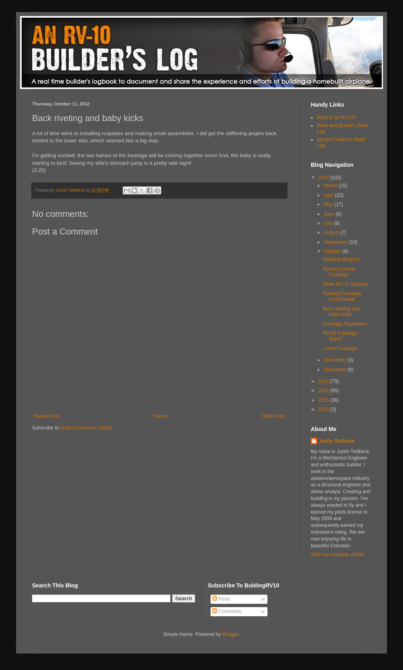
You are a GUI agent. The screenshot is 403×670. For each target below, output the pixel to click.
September (336, 242)
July (329, 223)
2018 (324, 409)
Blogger (230, 634)
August (332, 232)
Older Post (273, 416)
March (331, 185)
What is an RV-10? (337, 117)
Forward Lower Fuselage (339, 271)
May (329, 204)
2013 (324, 381)
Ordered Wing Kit (341, 259)
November (336, 360)
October (333, 251)
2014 (324, 390)
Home (160, 416)
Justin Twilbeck (336, 441)
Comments (226, 611)
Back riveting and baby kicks (341, 311)
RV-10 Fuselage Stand (340, 336)
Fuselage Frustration (345, 324)
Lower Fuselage (340, 348)
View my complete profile (337, 554)
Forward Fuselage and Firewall (342, 296)
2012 (324, 177)
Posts (221, 599)
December (336, 369)
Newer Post (46, 416)
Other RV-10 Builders (345, 284)
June (330, 214)
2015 (324, 400)
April (329, 195)
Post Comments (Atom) (86, 428)
